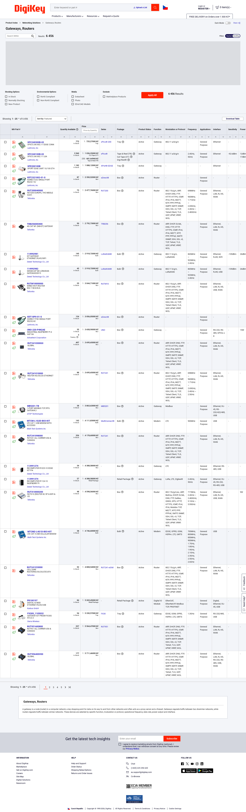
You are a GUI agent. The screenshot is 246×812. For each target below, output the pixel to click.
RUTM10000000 (35, 283)
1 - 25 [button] (14, 119)
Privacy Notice (132, 749)
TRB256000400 (35, 224)
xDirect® (105, 178)
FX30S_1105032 (35, 613)
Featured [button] (44, 119)
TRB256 (104, 224)
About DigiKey (22, 763)
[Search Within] (18, 36)
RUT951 (104, 626)
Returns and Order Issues (81, 773)
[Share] (236, 23)
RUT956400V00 (35, 654)
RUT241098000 (35, 435)
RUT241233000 (35, 567)
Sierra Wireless (33, 621)
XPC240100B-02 (35, 154)
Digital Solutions (23, 780)
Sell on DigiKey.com (24, 770)
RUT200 (104, 191)
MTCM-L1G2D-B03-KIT (38, 421)
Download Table (232, 119)
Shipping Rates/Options (81, 770)
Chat (130, 764)
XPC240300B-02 (35, 142)
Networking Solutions (31, 23)
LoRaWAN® (106, 254)
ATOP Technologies (35, 414)
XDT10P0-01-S (34, 316)
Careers (19, 773)
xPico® (104, 154)
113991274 (32, 466)
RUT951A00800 (35, 626)
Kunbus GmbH (33, 608)
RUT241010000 (35, 373)
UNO (103, 330)
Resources (92, 16)
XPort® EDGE (107, 166)
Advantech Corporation (36, 338)
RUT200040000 (35, 190)
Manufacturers (74, 16)
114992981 (32, 254)
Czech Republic (75, 809)
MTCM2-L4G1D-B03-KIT (39, 531)
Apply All (152, 95)
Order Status (76, 767)
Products (56, 16)
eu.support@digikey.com (139, 772)
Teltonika (31, 198)
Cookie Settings (175, 809)
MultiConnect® (107, 421)
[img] (30, 9)
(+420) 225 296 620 (137, 768)
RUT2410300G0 (35, 343)
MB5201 (104, 406)
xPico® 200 (106, 142)
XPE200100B (33, 166)
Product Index (12, 23)
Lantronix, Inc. (33, 148)
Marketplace (21, 767)
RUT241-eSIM (107, 567)
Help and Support (78, 763)
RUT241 (104, 373)
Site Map (20, 777)
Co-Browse (133, 776)
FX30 (103, 613)
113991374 (32, 479)
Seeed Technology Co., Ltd (38, 262)
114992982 (32, 268)
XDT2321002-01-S (36, 177)
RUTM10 (105, 284)
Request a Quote (111, 16)
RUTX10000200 (35, 492)
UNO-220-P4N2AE (36, 329)
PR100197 (32, 600)
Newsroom (21, 783)
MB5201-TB (33, 406)
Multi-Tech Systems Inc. (36, 429)
